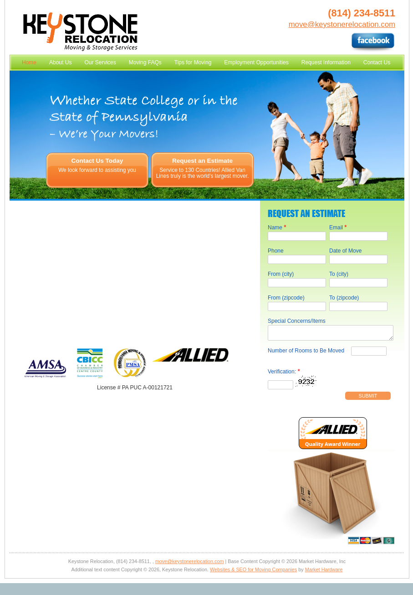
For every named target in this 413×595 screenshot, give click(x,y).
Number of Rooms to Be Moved (306, 353)
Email (338, 227)
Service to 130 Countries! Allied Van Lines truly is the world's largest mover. (202, 173)
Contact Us (376, 62)
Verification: (284, 374)
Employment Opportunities (256, 62)
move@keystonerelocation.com (342, 25)
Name (277, 227)
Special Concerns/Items (297, 321)
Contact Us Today (97, 160)
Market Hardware (324, 572)
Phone (276, 251)
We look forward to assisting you (97, 170)
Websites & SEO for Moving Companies (253, 572)
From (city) (281, 274)
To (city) (338, 274)
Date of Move (345, 251)
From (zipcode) (286, 298)
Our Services (100, 62)
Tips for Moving (193, 62)
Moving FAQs (145, 62)
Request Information (326, 62)
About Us (60, 62)
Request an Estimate (202, 160)
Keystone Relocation (80, 31)
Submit (368, 398)
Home (29, 62)
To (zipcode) (344, 298)
